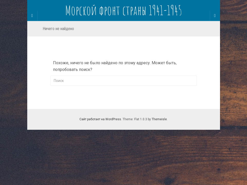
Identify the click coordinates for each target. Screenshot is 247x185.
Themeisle (159, 119)
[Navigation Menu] (215, 16)
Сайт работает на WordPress (100, 119)
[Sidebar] (32, 16)
